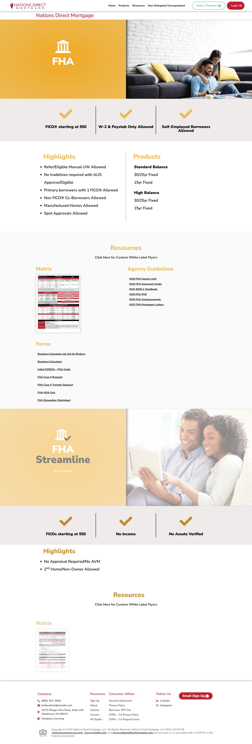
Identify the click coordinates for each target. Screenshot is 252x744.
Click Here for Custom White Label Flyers (126, 257)
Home (111, 5)
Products (124, 5)
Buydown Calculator (50, 361)
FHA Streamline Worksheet (54, 400)
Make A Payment (209, 5)
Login (236, 5)
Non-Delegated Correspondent (166, 5)
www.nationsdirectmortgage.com (133, 733)
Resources (138, 5)
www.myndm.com (95, 733)
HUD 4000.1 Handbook (143, 289)
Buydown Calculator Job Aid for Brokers (61, 354)
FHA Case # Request (50, 377)
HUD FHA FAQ (138, 294)
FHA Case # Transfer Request (55, 385)
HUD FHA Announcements (145, 299)
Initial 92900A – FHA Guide (54, 369)
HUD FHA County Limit (142, 279)
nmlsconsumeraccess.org (67, 733)
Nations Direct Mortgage (65, 15)
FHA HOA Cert (46, 392)
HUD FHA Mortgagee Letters (146, 304)
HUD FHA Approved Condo (145, 284)
